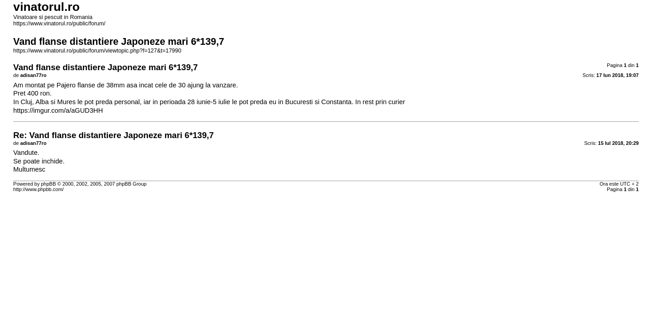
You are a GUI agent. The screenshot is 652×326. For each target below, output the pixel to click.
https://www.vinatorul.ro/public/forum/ (59, 23)
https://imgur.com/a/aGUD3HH (58, 110)
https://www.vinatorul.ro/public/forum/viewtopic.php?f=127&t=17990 (97, 51)
